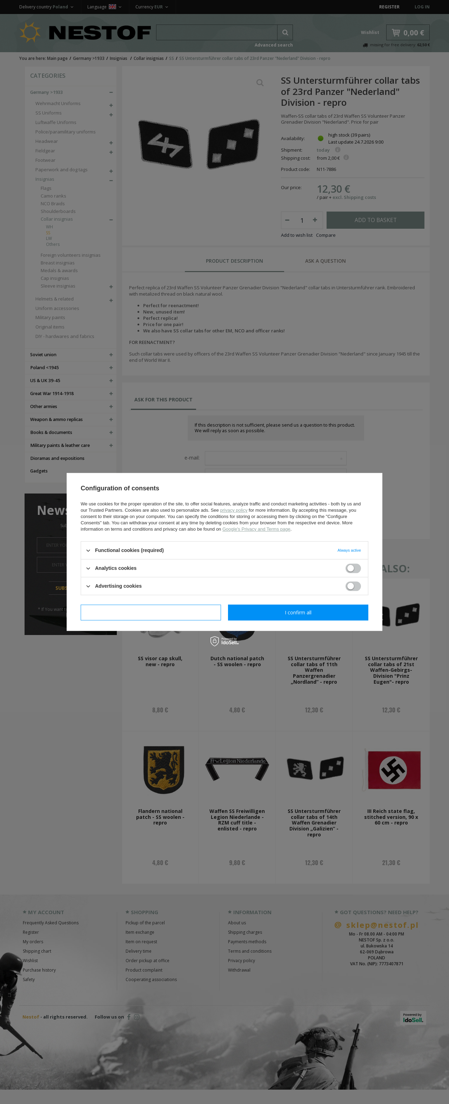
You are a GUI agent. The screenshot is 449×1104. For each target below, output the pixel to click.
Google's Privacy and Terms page (256, 529)
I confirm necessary (151, 612)
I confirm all (298, 612)
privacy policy (233, 510)
